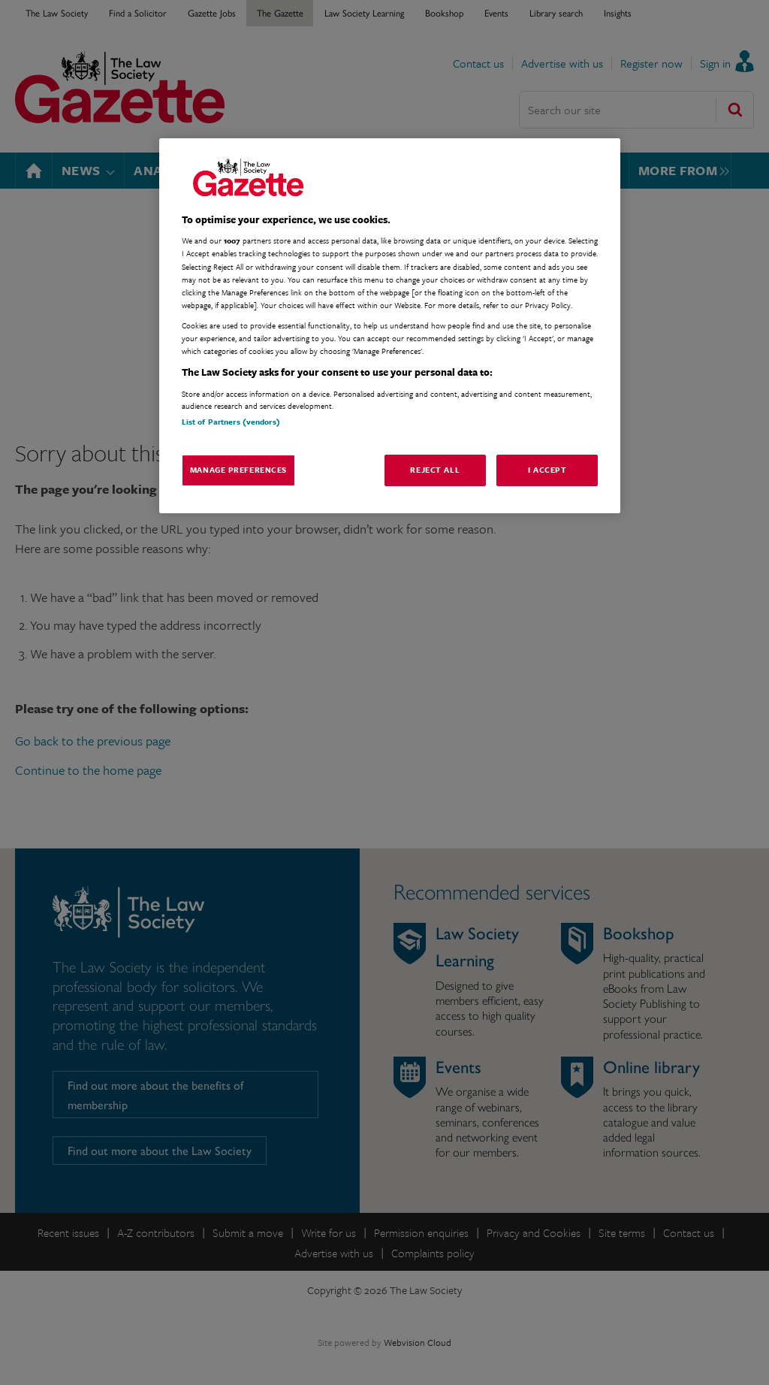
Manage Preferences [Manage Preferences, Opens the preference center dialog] (238, 470)
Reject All (435, 470)
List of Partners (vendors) (231, 422)
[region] (389, 325)
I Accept (547, 470)
